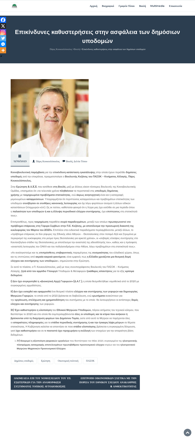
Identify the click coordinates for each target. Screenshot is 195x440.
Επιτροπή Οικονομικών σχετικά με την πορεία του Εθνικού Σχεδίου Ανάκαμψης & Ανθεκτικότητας (107, 382)
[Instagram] (3, 32)
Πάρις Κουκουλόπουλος (48, 161)
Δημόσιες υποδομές (23, 360)
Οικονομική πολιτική (68, 360)
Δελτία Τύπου (80, 161)
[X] (3, 26)
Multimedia (157, 5)
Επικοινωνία (175, 5)
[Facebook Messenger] (3, 44)
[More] (3, 50)
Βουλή (142, 5)
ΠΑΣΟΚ (90, 360)
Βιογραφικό (108, 5)
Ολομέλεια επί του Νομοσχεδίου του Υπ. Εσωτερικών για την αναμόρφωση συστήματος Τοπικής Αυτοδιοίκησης (42, 382)
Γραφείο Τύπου (127, 5)
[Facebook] (3, 20)
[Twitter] (3, 38)
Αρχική (93, 5)
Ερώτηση (45, 360)
